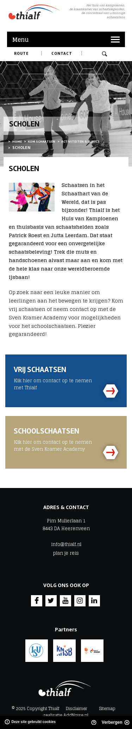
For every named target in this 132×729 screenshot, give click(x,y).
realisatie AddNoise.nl (66, 715)
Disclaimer (76, 708)
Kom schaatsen (41, 141)
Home (17, 141)
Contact (61, 53)
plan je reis (66, 553)
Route (21, 53)
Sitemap (107, 708)
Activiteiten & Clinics (80, 141)
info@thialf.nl (66, 544)
